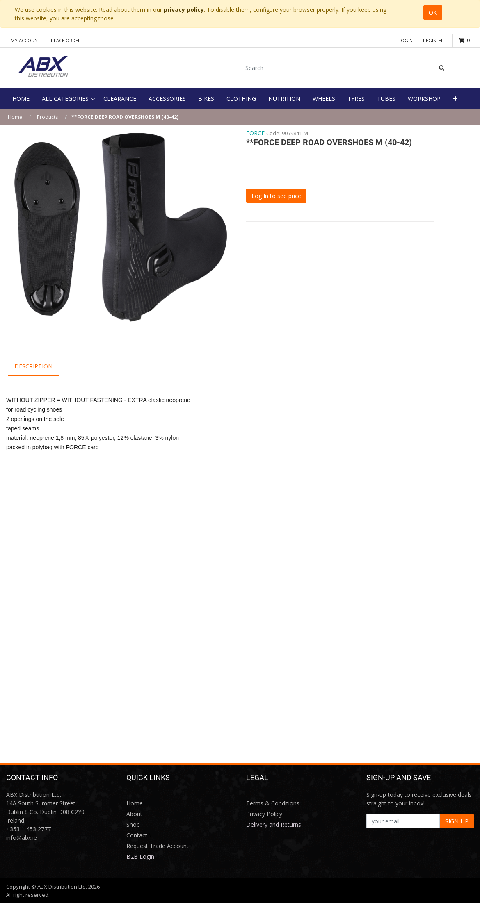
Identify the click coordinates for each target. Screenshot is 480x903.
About (134, 814)
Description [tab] (33, 366)
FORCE (255, 133)
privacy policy (184, 10)
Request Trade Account (157, 846)
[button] (455, 98)
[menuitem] (21, 98)
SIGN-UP (457, 821)
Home (15, 117)
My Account (26, 40)
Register (433, 40)
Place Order (66, 40)
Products (47, 117)
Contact (136, 835)
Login (405, 40)
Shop (133, 824)
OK (433, 12)
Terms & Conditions (272, 803)
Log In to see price (276, 196)
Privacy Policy (264, 814)
